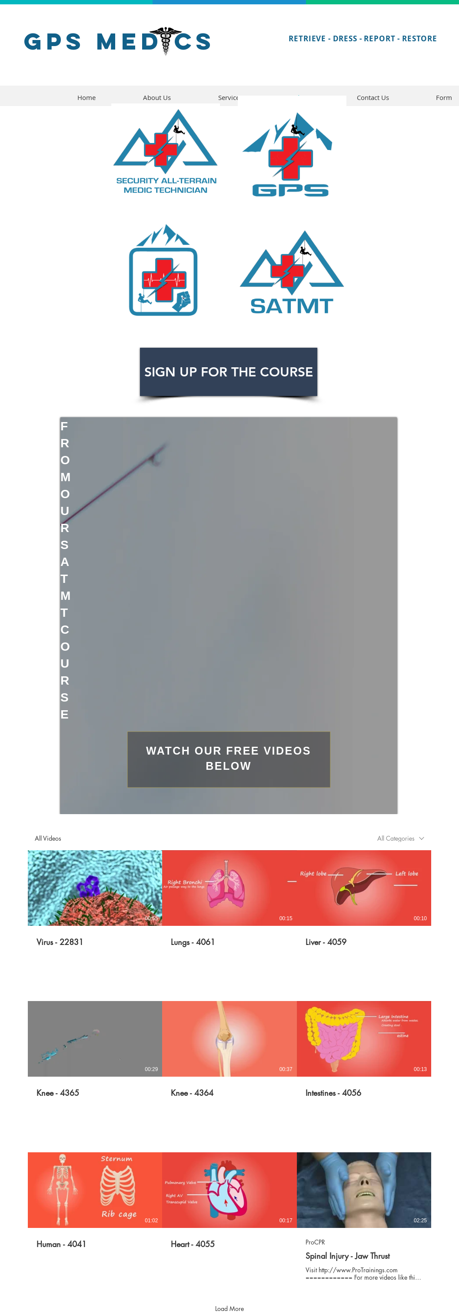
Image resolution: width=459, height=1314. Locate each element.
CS (194, 41)
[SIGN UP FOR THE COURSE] (228, 372)
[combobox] (400, 838)
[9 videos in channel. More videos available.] (229, 1065)
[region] (228, 615)
